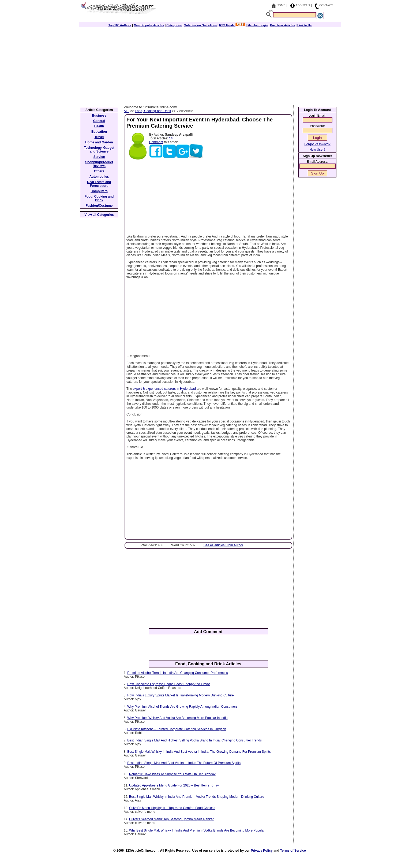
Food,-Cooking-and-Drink (153, 111)
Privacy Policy (261, 850)
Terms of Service (293, 850)
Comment (156, 142)
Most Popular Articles (149, 25)
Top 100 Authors (120, 25)
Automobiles (99, 177)
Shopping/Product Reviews (99, 164)
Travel (99, 137)
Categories (174, 25)
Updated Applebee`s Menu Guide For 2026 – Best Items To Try (174, 785)
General (99, 121)
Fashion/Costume (99, 205)
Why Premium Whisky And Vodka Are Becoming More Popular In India (177, 718)
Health (99, 126)
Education (99, 131)
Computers (99, 191)
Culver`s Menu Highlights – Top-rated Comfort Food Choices (172, 808)
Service (99, 157)
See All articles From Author (223, 545)
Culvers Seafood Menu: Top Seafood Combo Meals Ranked (171, 819)
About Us (302, 5)
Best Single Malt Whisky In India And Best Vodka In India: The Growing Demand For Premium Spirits (199, 752)
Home (281, 5)
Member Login (258, 25)
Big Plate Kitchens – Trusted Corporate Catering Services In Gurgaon (176, 729)
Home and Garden (99, 142)
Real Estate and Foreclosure (99, 184)
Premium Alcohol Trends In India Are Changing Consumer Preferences (177, 673)
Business (99, 115)
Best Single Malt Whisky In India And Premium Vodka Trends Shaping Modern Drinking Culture (196, 797)
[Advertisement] (210, 64)
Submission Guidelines (200, 25)
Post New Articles (282, 25)
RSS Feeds (232, 25)
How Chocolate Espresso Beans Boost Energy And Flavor (168, 684)
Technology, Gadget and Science (99, 149)
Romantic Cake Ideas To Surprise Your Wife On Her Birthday (172, 774)
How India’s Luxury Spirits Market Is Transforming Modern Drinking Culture (180, 695)
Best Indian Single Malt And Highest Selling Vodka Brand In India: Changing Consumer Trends (194, 740)
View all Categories (99, 215)
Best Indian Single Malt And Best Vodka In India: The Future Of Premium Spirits (184, 763)
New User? (317, 149)
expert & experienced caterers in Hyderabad (164, 389)
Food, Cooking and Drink (99, 198)
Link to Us (304, 25)
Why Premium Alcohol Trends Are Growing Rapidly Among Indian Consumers (182, 706)
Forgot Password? (317, 144)
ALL (126, 111)
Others (99, 171)
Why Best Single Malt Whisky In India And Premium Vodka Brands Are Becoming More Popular (197, 830)
